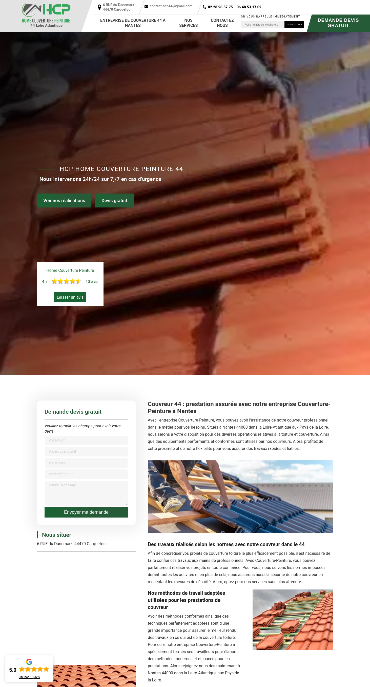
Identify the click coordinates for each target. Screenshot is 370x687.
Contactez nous (222, 23)
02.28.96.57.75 (220, 7)
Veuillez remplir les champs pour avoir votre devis (83, 429)
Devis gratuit (114, 200)
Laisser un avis (70, 297)
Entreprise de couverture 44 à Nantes (133, 23)
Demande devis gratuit (338, 23)
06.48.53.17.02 (249, 7)
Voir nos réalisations (64, 200)
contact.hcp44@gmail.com (171, 6)
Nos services (188, 23)
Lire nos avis (29, 677)
